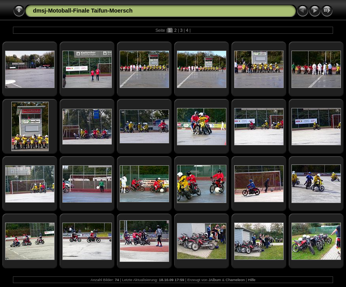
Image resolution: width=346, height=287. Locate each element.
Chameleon (235, 280)
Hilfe (251, 280)
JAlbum (214, 280)
